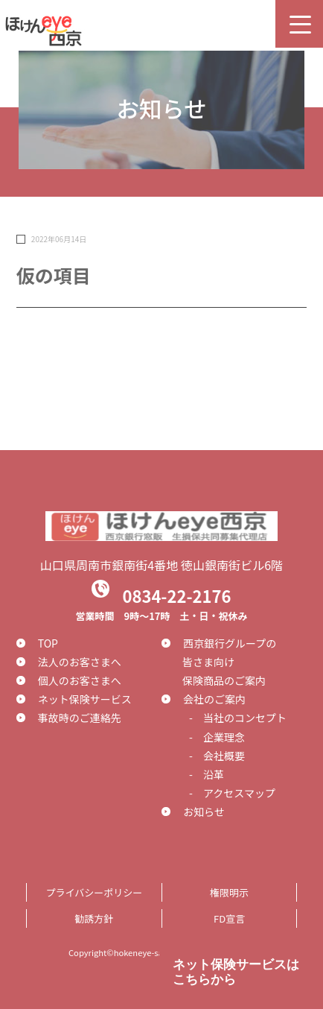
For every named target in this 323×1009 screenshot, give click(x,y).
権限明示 (229, 892)
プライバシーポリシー (93, 892)
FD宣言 (229, 918)
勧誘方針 (93, 918)
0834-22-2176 (176, 594)
